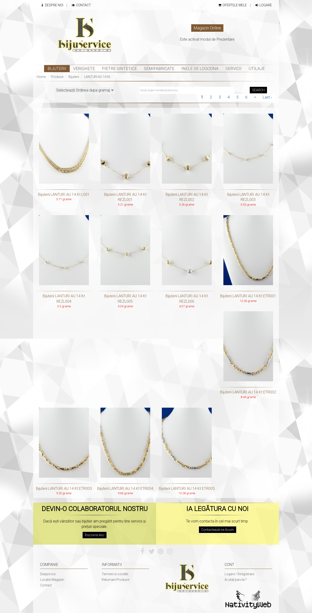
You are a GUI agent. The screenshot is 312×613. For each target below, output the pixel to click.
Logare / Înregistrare (239, 574)
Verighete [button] (84, 68)
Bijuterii (74, 77)
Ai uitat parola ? (236, 579)
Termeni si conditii (115, 574)
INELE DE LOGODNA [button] (199, 68)
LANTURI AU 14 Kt (97, 77)
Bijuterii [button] (57, 68)
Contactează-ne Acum (217, 530)
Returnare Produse (115, 579)
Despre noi (48, 574)
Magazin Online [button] (207, 27)
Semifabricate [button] (159, 68)
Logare (263, 5)
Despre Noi (51, 5)
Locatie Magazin (52, 579)
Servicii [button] (233, 68)
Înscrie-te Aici (94, 535)
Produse (57, 77)
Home (41, 77)
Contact (81, 5)
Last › (267, 97)
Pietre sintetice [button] (119, 68)
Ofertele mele (232, 5)
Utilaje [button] (257, 68)
